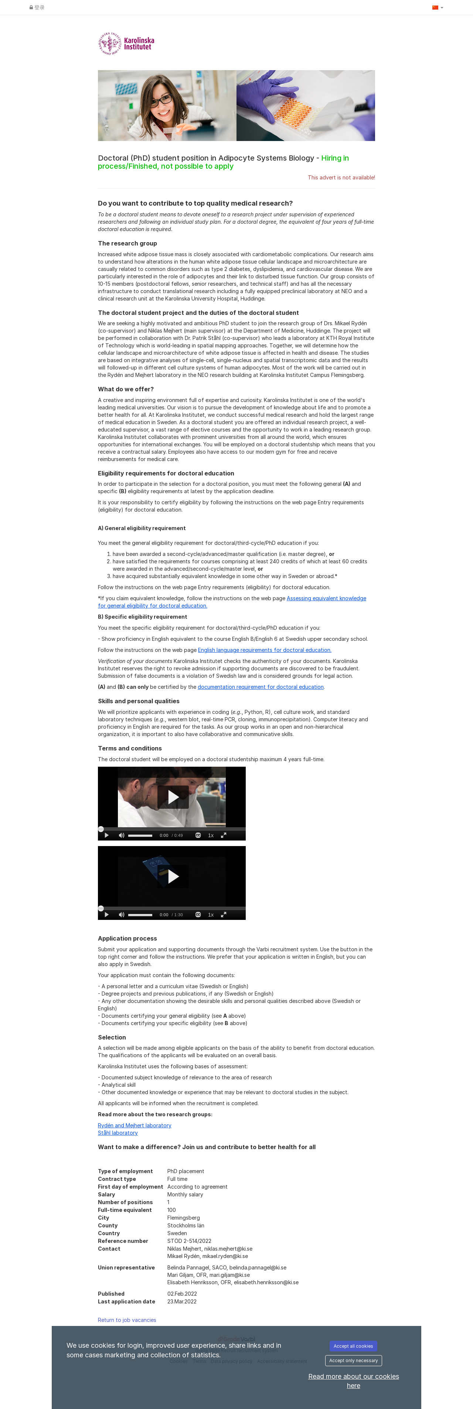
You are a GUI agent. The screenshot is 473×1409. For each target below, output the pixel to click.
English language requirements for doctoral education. (264, 650)
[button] (438, 7)
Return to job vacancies (127, 1320)
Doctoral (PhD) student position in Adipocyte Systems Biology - (223, 162)
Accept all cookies (353, 1346)
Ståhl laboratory (118, 1133)
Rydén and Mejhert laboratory (134, 1125)
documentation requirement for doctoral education (261, 687)
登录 (37, 7)
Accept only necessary (353, 1360)
